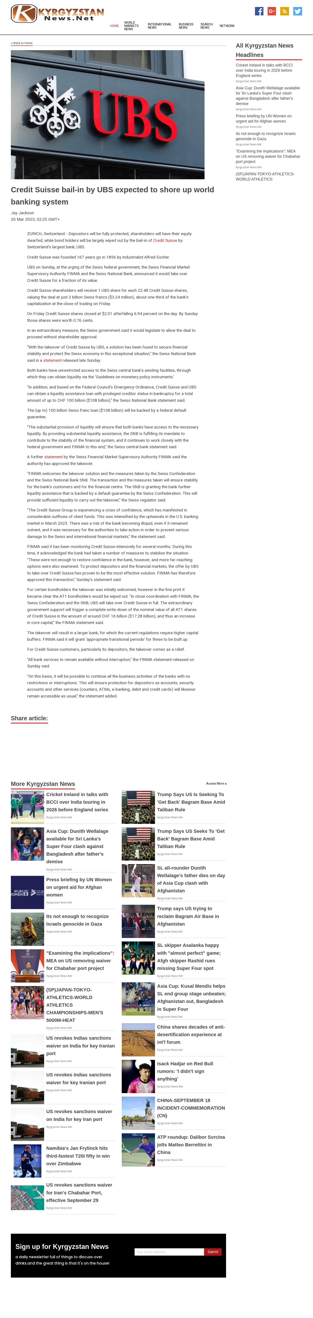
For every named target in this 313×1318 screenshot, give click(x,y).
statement (52, 360)
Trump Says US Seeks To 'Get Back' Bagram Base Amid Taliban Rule (191, 838)
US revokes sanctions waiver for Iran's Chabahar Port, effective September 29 (79, 1192)
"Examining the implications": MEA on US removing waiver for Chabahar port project (80, 960)
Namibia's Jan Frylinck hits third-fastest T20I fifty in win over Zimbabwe (78, 1155)
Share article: (29, 718)
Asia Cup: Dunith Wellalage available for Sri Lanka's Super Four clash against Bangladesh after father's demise (77, 846)
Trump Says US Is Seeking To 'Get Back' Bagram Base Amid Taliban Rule (191, 802)
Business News (186, 26)
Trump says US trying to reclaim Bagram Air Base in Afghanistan (188, 916)
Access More (215, 783)
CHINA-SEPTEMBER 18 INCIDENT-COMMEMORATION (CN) (191, 1108)
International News (160, 26)
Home (114, 26)
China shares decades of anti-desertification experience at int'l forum (191, 1034)
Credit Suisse (165, 240)
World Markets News (131, 26)
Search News (207, 26)
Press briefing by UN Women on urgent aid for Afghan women (79, 887)
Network (227, 26)
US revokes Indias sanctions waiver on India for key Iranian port (80, 1045)
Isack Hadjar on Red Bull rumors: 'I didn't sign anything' (185, 1071)
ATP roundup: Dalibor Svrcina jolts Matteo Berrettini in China (191, 1144)
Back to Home (22, 43)
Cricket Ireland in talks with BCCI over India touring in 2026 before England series (77, 802)
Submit (213, 1252)
